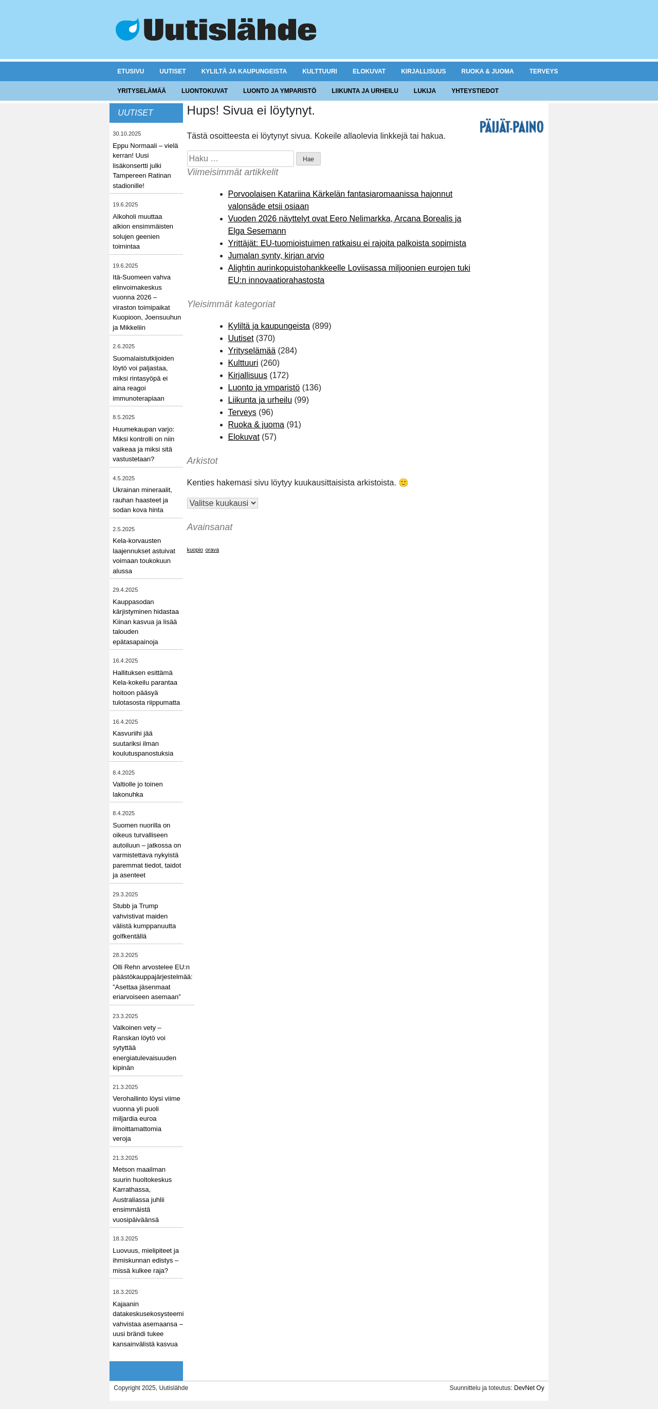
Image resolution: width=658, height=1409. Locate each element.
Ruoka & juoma (487, 71)
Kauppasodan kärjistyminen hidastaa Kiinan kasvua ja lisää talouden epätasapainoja (146, 622)
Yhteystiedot (475, 91)
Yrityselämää (141, 91)
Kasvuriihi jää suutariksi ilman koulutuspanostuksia (143, 743)
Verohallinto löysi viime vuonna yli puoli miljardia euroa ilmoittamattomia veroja (146, 1118)
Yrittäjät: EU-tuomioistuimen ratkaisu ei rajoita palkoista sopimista (347, 243)
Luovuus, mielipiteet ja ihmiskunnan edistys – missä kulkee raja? (146, 1260)
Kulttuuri (319, 71)
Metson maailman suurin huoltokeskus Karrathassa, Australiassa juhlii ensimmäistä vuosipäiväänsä (142, 1195)
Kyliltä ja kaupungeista (244, 71)
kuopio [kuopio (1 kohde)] (195, 550)
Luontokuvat (204, 91)
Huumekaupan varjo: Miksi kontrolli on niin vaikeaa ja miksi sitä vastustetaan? (143, 444)
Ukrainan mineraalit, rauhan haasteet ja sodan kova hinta (142, 500)
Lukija (425, 91)
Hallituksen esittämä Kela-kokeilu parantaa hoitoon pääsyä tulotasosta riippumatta (146, 688)
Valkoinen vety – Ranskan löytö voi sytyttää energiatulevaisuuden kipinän (144, 1048)
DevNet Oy (529, 1388)
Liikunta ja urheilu (365, 91)
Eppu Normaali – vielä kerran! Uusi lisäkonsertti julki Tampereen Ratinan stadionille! (145, 166)
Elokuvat (369, 71)
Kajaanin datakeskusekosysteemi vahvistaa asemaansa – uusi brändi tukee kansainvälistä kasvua (148, 1324)
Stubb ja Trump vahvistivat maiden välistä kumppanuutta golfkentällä (144, 921)
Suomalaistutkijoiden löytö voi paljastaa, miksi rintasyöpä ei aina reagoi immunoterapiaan (143, 378)
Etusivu (130, 71)
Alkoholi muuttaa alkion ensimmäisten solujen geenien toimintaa (143, 232)
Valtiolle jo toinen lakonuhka (137, 789)
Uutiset (172, 71)
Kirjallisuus (423, 71)
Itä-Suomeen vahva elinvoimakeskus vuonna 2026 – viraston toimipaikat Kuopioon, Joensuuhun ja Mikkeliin (147, 302)
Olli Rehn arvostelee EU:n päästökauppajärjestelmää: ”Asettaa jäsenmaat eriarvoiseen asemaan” (152, 982)
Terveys (543, 71)
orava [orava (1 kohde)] (212, 550)
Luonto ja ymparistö (279, 91)
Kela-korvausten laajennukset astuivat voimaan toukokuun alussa (144, 556)
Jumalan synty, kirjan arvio (276, 255)
